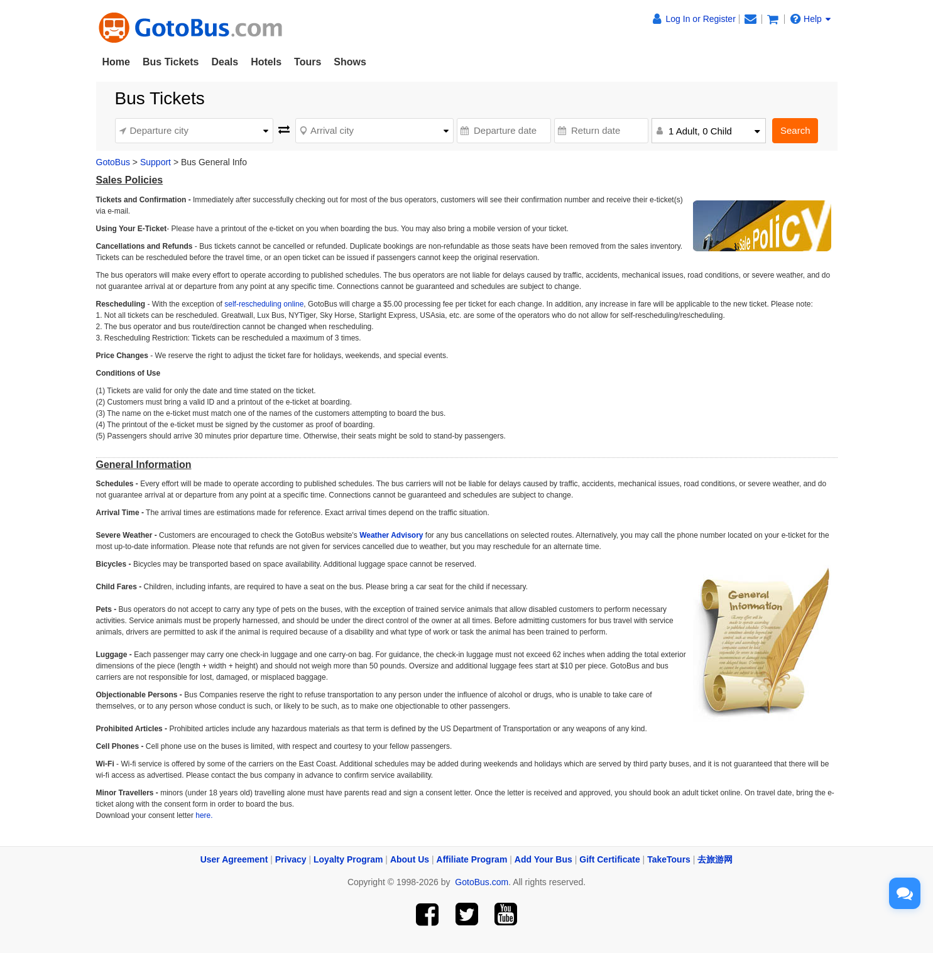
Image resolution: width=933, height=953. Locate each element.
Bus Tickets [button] (171, 62)
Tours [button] (307, 62)
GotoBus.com (481, 882)
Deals (224, 62)
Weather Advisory (391, 535)
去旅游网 (715, 859)
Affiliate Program (472, 859)
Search (795, 130)
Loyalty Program (348, 859)
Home (116, 62)
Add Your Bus (543, 859)
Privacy (291, 859)
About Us (409, 859)
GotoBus (113, 162)
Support (155, 162)
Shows (350, 62)
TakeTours (668, 859)
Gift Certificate (609, 859)
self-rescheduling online (263, 304)
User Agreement (234, 859)
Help (810, 19)
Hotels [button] (266, 62)
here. (203, 815)
